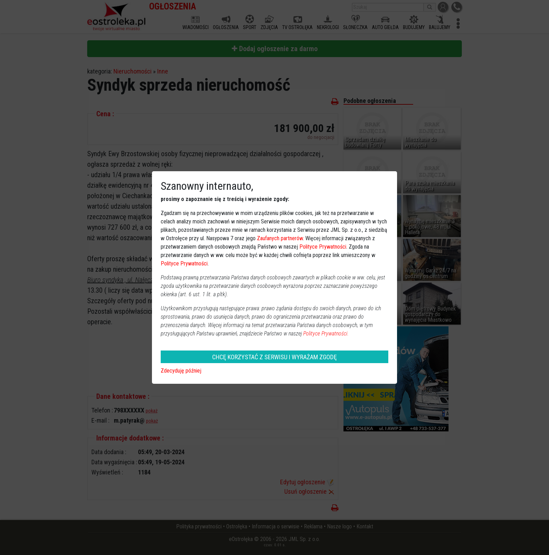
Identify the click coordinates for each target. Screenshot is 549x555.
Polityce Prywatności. (326, 333)
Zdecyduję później (181, 370)
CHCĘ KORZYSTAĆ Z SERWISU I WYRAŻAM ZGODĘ (274, 357)
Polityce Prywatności (322, 246)
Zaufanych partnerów (280, 238)
